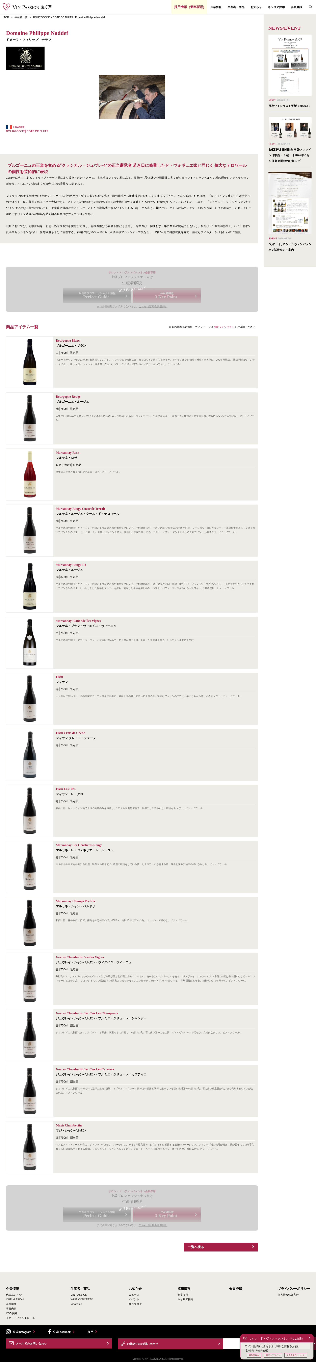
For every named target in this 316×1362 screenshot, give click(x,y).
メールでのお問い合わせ (31, 1343)
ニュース (134, 1294)
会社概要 (11, 1304)
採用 (90, 1331)
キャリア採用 (276, 7)
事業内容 (11, 1308)
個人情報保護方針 (288, 1294)
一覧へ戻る (196, 1247)
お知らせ (256, 7)
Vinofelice (76, 1304)
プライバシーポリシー (294, 1288)
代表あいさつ (14, 1294)
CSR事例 (11, 1313)
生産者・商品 (236, 7)
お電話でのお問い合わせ (142, 1343)
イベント (134, 1299)
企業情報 (215, 7)
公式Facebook (62, 1332)
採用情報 (184, 1288)
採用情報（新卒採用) (189, 7)
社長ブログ (135, 1304)
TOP (6, 17)
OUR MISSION (15, 1299)
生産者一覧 (21, 17)
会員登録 (296, 7)
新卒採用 (183, 1294)
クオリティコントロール (20, 1318)
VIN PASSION (79, 1294)
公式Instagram (22, 1332)
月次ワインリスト (223, 327)
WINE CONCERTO (82, 1299)
